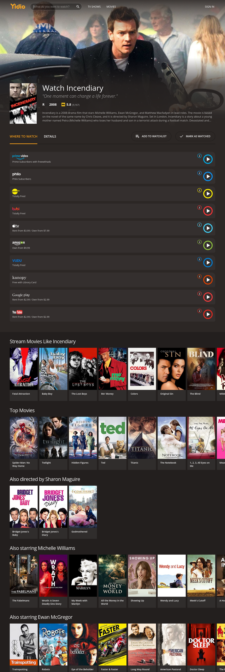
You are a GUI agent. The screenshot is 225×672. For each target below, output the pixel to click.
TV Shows (94, 6)
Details (50, 136)
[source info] (199, 156)
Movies (111, 6)
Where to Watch (23, 136)
